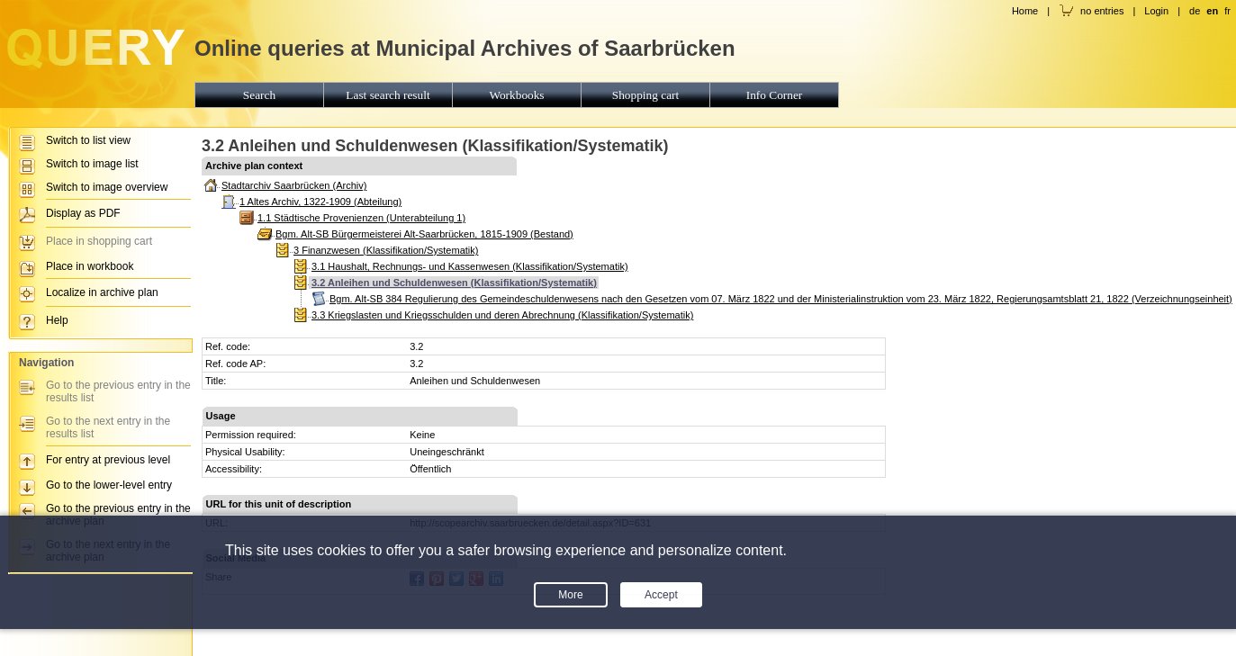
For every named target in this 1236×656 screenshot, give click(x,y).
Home (1025, 10)
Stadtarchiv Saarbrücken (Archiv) (293, 185)
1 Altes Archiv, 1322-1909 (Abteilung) (320, 201)
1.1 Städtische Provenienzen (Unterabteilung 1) (361, 217)
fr (1227, 10)
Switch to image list (92, 163)
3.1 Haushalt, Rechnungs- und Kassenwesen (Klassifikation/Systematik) (469, 266)
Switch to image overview (106, 187)
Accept (661, 595)
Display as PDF (83, 213)
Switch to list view (88, 140)
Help (57, 320)
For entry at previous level (108, 460)
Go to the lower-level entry (109, 485)
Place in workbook (89, 266)
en (1212, 10)
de (1194, 10)
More (570, 595)
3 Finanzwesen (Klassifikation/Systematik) (385, 250)
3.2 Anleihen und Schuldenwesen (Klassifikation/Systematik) (454, 282)
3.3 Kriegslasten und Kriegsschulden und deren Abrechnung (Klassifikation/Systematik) (502, 315)
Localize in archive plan (102, 292)
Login (1156, 10)
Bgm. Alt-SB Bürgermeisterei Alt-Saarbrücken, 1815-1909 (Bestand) (424, 234)
